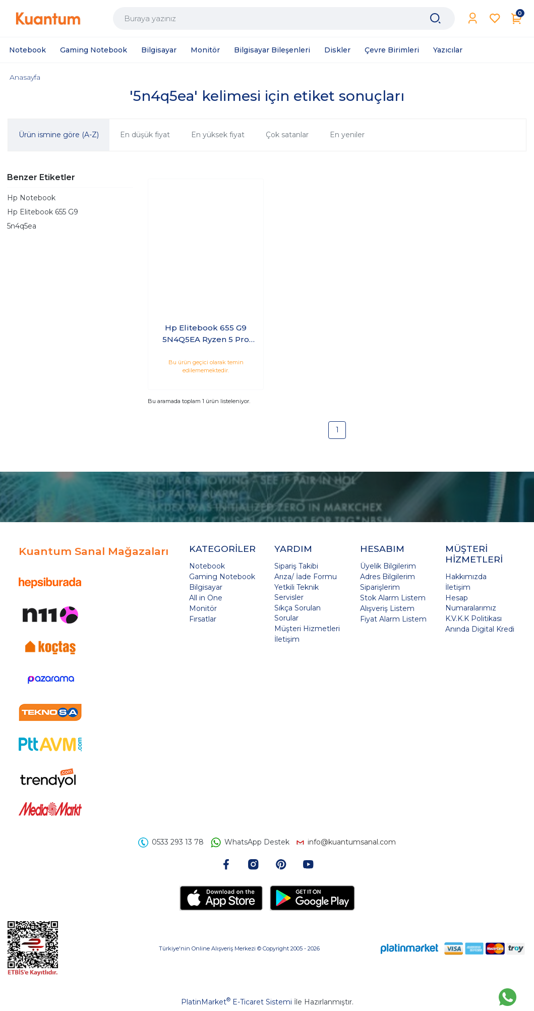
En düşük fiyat (145, 134)
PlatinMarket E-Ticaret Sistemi (236, 1001)
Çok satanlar (287, 134)
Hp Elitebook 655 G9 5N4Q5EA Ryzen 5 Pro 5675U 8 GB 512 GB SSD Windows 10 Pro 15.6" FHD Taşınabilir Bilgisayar (206, 334)
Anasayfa (25, 77)
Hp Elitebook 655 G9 (42, 211)
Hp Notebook (31, 197)
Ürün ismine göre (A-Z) (59, 134)
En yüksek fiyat (218, 134)
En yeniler (347, 134)
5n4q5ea (21, 226)
